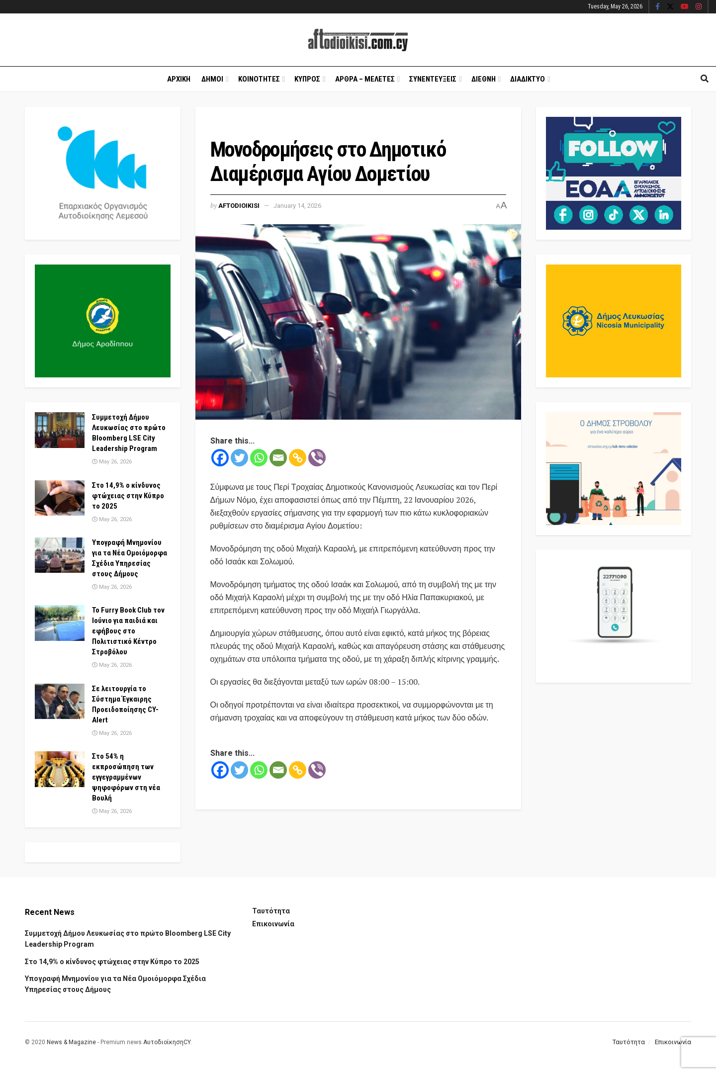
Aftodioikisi (239, 205)
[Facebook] (220, 457)
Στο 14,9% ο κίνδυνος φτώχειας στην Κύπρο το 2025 (128, 496)
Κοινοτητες (259, 79)
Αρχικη (178, 79)
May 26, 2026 (112, 461)
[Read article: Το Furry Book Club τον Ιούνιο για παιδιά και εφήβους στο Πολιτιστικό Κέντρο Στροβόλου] (60, 623)
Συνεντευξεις (432, 79)
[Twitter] (239, 457)
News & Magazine (71, 1042)
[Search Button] (705, 79)
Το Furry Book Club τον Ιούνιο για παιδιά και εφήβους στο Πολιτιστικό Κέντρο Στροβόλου (128, 631)
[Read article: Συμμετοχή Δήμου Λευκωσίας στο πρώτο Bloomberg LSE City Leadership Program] (60, 430)
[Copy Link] (297, 457)
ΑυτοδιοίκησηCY (166, 1042)
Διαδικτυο (527, 79)
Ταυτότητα (271, 911)
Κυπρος (307, 79)
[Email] (278, 457)
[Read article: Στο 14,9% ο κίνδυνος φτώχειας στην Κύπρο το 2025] (60, 498)
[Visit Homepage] (358, 40)
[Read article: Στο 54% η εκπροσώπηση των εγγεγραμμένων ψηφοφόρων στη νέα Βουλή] (60, 769)
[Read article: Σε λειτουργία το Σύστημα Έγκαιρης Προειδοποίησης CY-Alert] (60, 701)
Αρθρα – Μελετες (365, 79)
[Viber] (317, 457)
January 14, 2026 (297, 205)
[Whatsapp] (259, 457)
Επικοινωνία (273, 924)
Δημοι (212, 79)
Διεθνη (483, 79)
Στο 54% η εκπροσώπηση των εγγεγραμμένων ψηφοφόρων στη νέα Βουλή (126, 777)
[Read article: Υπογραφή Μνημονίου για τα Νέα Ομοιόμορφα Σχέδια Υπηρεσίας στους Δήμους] (60, 555)
